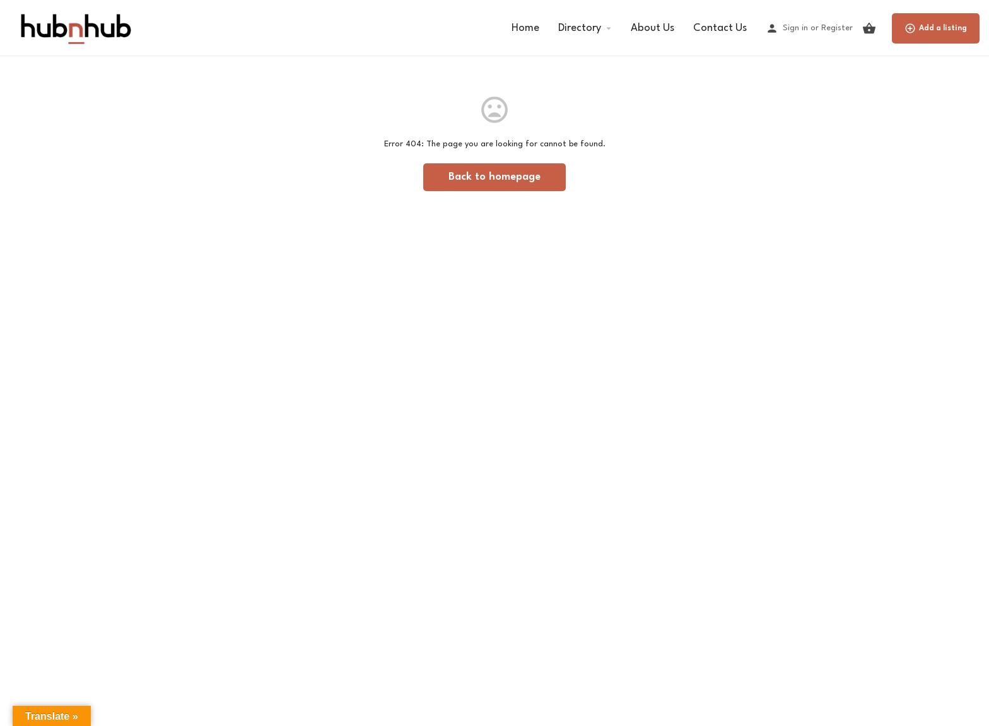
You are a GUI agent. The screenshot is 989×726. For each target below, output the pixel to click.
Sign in (795, 28)
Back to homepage (494, 177)
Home (525, 28)
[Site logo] (75, 27)
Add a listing (935, 28)
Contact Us (720, 28)
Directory (579, 28)
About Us (652, 28)
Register (837, 28)
